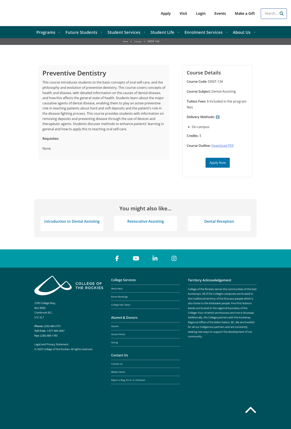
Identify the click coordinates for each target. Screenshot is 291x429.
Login (201, 13)
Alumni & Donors (124, 317)
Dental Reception (219, 221)
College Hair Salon (120, 304)
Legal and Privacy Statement (51, 344)
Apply (166, 13)
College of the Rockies (35, 13)
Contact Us (119, 355)
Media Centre (118, 372)
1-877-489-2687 (55, 331)
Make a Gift (245, 13)
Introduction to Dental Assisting (72, 221)
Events (220, 13)
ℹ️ (217, 117)
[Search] (281, 13)
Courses (137, 41)
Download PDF (222, 145)
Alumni (115, 326)
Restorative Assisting (145, 221)
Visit (183, 13)
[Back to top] (251, 411)
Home (125, 41)
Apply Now (218, 162)
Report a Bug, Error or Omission (128, 380)
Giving (114, 342)
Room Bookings (119, 296)
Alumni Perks (118, 334)
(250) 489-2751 (52, 326)
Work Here (116, 288)
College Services (123, 280)
